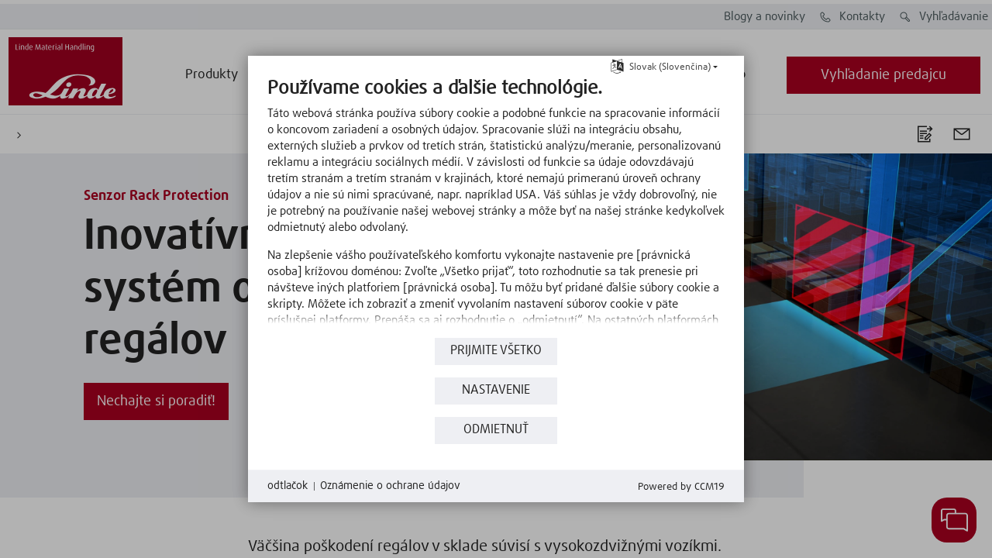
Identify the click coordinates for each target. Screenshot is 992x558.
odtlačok (287, 485)
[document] (496, 205)
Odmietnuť (496, 430)
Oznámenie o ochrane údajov (390, 485)
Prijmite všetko (496, 350)
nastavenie (496, 390)
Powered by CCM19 (681, 487)
